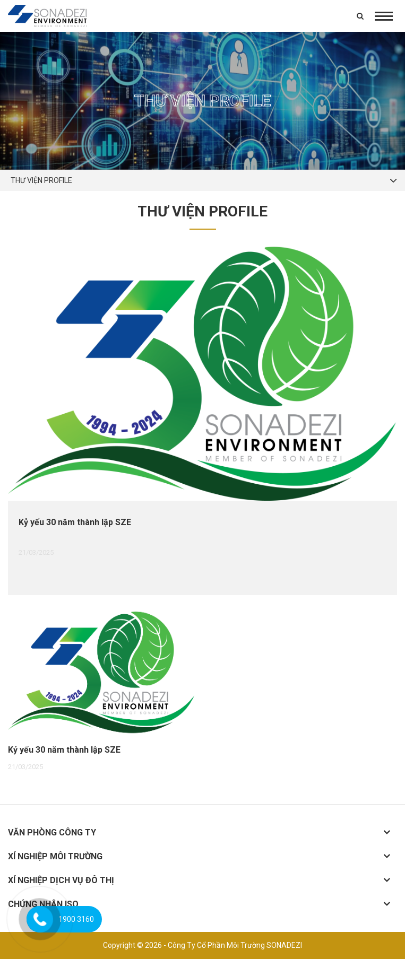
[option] (202, 420)
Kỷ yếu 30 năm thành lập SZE (75, 522)
